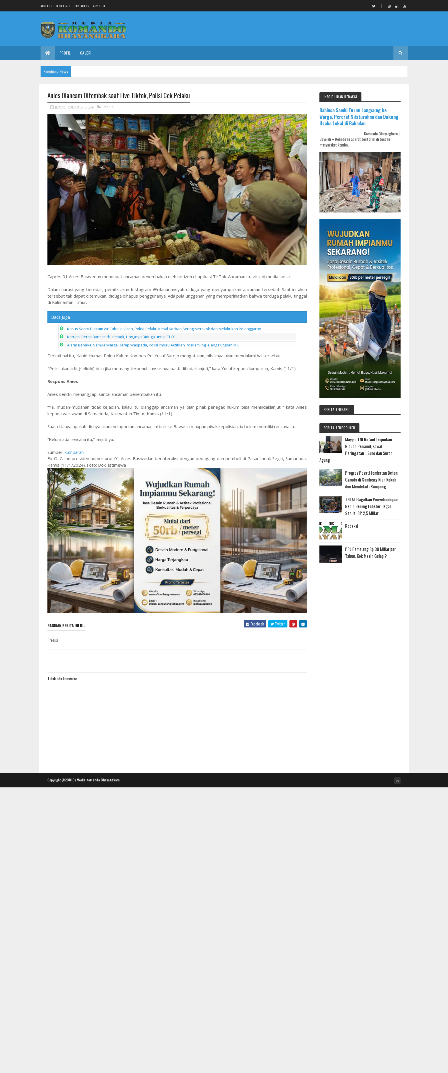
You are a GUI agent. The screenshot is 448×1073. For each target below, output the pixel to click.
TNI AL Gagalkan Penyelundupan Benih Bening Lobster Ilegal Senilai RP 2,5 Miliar (371, 506)
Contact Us (82, 6)
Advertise (99, 6)
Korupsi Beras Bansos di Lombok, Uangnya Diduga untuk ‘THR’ (121, 336)
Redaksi (351, 526)
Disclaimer (63, 6)
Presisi (108, 106)
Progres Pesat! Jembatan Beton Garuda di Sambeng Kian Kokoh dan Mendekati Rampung (371, 480)
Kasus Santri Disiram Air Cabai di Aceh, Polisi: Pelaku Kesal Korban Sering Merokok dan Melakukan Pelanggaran (164, 328)
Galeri (85, 53)
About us (46, 6)
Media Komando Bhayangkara (98, 779)
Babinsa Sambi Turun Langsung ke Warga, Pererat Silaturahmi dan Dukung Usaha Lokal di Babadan (358, 117)
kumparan (74, 452)
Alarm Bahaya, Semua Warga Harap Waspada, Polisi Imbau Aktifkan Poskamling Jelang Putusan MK (153, 345)
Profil (65, 53)
